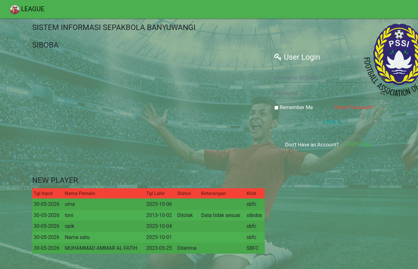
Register (357, 144)
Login (331, 122)
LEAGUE (27, 9)
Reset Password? (354, 107)
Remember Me (293, 107)
